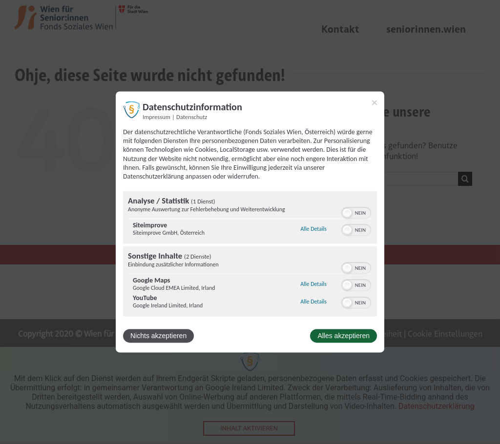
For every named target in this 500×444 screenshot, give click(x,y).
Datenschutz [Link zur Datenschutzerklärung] (191, 117)
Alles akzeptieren (343, 336)
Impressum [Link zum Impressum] (156, 117)
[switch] (356, 212)
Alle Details (313, 228)
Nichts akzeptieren (158, 336)
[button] (347, 213)
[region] (250, 255)
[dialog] (250, 221)
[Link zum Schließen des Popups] (374, 102)
